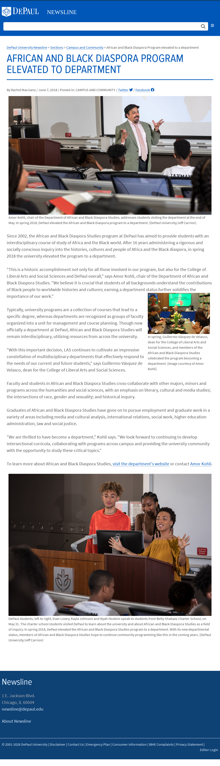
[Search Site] (105, 26)
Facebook (144, 90)
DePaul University (22, 12)
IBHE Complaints (161, 744)
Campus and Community (84, 47)
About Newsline (16, 721)
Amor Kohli (200, 463)
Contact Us (76, 744)
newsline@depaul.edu (22, 709)
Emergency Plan (98, 744)
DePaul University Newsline (27, 47)
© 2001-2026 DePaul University (24, 744)
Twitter (125, 90)
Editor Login (209, 749)
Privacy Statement (189, 744)
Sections (56, 47)
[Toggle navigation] (212, 25)
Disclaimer (58, 744)
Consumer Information (129, 744)
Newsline (62, 12)
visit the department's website (141, 463)
